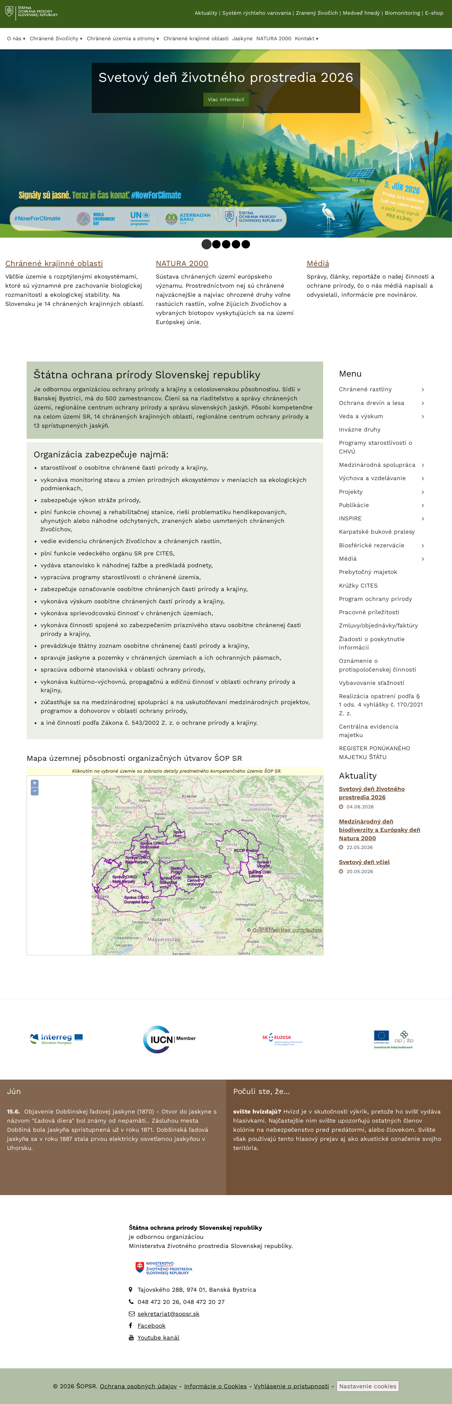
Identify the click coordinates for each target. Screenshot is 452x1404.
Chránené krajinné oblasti (54, 263)
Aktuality (206, 14)
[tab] (206, 244)
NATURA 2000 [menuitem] (273, 38)
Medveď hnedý (361, 14)
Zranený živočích (317, 14)
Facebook (152, 1325)
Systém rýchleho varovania (256, 14)
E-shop (434, 14)
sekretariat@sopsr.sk (169, 1313)
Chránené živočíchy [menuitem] (56, 38)
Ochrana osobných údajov (138, 1386)
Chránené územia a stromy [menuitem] (123, 38)
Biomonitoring (402, 14)
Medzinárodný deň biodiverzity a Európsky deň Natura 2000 (379, 830)
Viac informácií (226, 99)
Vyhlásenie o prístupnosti (291, 1386)
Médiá (318, 263)
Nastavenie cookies (367, 1386)
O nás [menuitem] (16, 38)
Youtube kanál (158, 1337)
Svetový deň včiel (364, 861)
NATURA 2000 (182, 263)
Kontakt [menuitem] (307, 38)
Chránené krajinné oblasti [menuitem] (196, 38)
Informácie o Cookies (215, 1386)
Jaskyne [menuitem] (242, 38)
